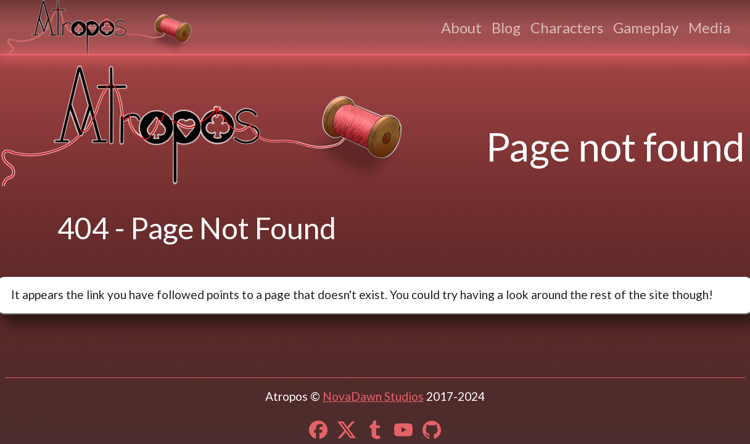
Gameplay (645, 27)
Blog (506, 27)
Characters (566, 27)
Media (709, 27)
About (461, 27)
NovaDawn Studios (373, 396)
